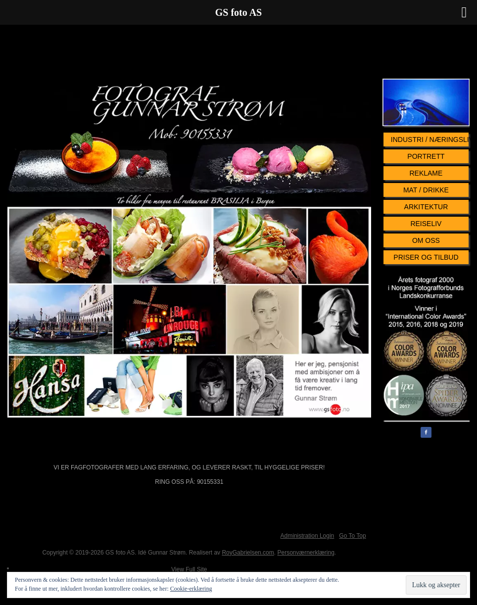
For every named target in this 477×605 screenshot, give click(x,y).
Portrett (425, 156)
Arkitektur (426, 207)
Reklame (425, 173)
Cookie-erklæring (191, 588)
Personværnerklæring (305, 552)
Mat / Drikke (426, 190)
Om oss (426, 240)
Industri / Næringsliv (430, 139)
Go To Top (352, 535)
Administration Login (307, 535)
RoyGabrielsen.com (248, 552)
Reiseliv (425, 224)
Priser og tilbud (425, 257)
